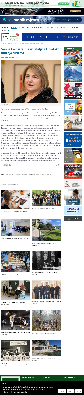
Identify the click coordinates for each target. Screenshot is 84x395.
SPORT (23, 27)
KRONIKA (36, 27)
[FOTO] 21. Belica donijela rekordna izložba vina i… (44, 208)
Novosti (10, 43)
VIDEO (52, 27)
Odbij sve (71, 391)
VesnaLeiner (5, 174)
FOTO (48, 27)
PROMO (4, 30)
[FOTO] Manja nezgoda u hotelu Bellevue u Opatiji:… (14, 275)
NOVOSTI (13, 27)
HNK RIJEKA (29, 27)
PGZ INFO (63, 27)
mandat (49, 174)
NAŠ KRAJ (57, 27)
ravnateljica (12, 174)
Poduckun (3, 43)
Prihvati (79, 391)
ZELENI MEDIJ (75, 27)
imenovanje (43, 174)
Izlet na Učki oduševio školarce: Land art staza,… (44, 334)
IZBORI (19, 27)
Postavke (62, 391)
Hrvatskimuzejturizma (21, 174)
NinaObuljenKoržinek (34, 174)
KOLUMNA (43, 27)
